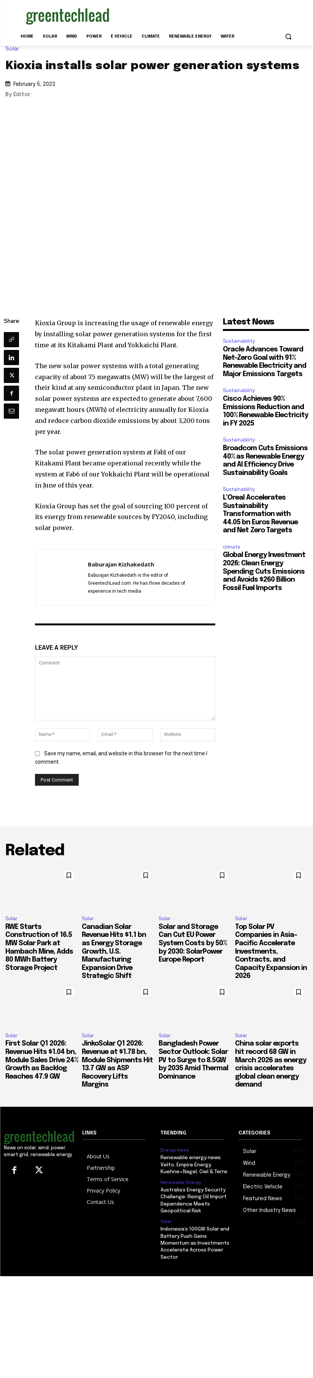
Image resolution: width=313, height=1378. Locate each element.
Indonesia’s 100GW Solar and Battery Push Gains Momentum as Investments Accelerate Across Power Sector (194, 1242)
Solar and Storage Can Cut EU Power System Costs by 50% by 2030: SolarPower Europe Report (193, 943)
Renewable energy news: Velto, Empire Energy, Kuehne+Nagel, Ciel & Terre (193, 1164)
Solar (14, 49)
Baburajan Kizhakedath (121, 564)
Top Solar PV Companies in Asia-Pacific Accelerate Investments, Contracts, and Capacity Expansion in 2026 (271, 952)
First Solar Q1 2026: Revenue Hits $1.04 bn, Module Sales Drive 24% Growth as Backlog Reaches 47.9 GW (41, 1060)
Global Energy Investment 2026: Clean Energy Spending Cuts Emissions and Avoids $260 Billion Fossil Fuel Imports (264, 571)
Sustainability (239, 341)
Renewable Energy (180, 1182)
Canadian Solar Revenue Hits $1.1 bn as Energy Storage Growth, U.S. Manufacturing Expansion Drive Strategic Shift (114, 952)
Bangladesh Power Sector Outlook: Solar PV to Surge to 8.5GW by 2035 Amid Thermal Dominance (193, 1060)
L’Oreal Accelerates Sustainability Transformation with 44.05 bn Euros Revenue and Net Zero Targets (260, 514)
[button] (288, 37)
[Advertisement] (208, 14)
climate (231, 547)
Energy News (174, 1150)
